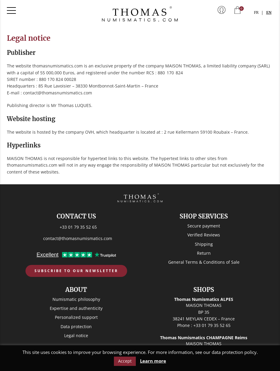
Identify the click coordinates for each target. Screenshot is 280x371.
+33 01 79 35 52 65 (78, 227)
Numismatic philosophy (76, 299)
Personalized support (76, 317)
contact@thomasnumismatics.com (77, 238)
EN (269, 12)
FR (256, 12)
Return (204, 253)
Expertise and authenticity (76, 308)
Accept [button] (125, 361)
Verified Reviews (203, 235)
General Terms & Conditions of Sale (204, 262)
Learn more (153, 361)
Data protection (76, 326)
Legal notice (76, 335)
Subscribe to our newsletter (76, 270)
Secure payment (203, 226)
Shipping (204, 244)
